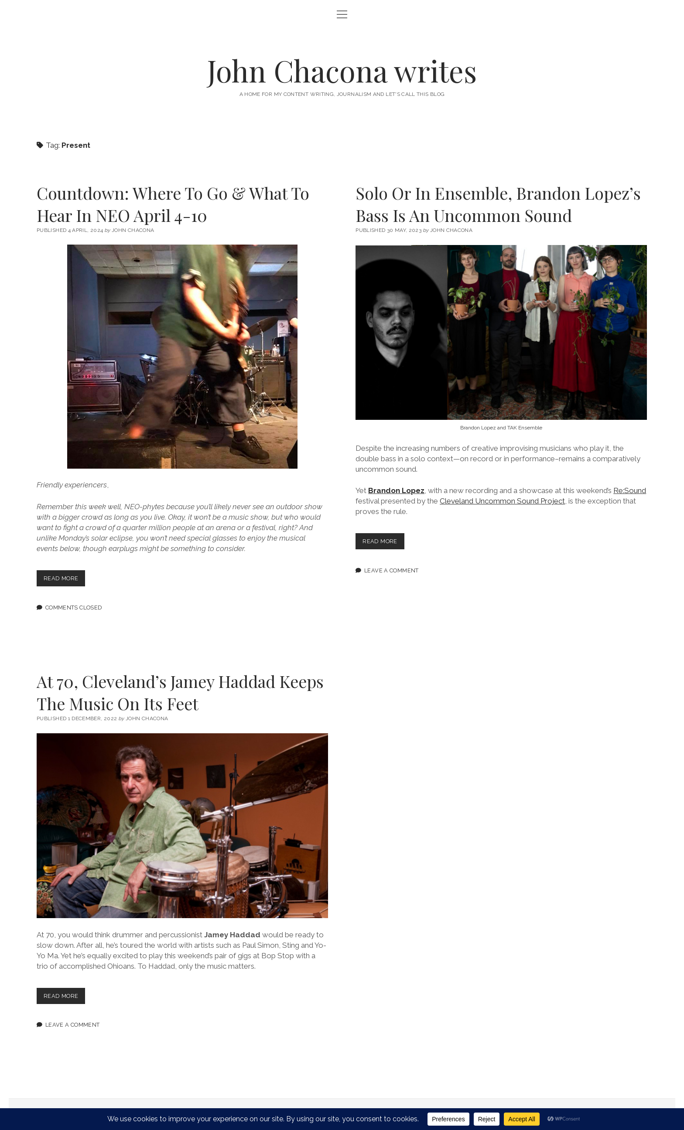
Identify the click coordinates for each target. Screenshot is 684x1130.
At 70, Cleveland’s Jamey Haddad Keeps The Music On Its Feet (180, 692)
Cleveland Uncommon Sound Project (502, 501)
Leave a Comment (391, 570)
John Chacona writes (342, 70)
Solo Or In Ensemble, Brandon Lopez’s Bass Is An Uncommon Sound (498, 204)
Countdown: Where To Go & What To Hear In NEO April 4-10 (173, 204)
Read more (64, 580)
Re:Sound (629, 490)
